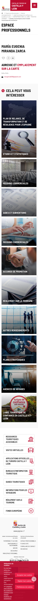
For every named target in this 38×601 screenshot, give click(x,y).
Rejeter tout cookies (25, 581)
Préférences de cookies (25, 587)
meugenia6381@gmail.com (12, 77)
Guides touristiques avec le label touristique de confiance (16, 19)
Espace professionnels (12, 13)
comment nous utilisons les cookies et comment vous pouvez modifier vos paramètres (8, 592)
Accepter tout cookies (24, 575)
